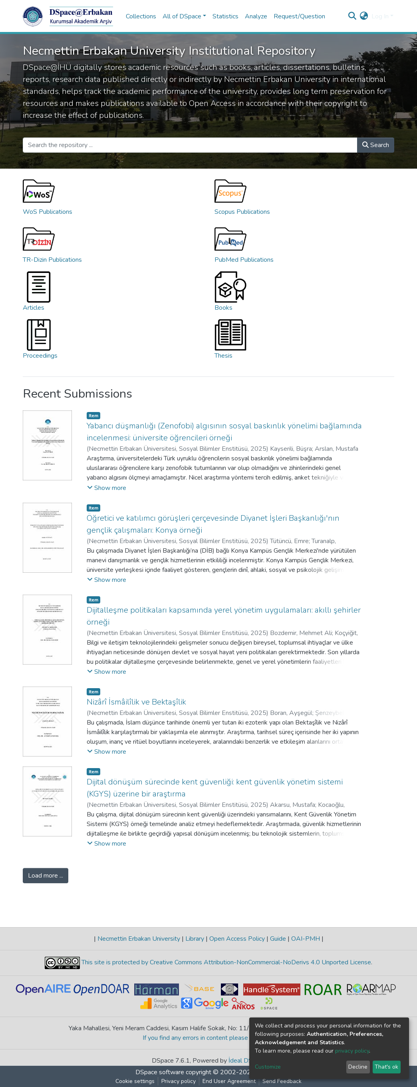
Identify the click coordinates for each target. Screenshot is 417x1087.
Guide (278, 938)
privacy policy (352, 1051)
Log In (380, 16)
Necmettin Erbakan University (139, 938)
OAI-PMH (306, 938)
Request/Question (299, 16)
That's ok (386, 1067)
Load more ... (45, 875)
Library (195, 938)
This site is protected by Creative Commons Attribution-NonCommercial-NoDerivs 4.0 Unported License (225, 962)
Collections (141, 16)
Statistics (225, 16)
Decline (357, 1067)
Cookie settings (135, 1081)
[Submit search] (352, 16)
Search (375, 145)
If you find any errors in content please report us (209, 1037)
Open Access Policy (237, 938)
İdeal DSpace (247, 1060)
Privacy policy (178, 1081)
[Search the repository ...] (190, 145)
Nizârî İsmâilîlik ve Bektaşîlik (136, 702)
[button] (364, 16)
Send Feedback (282, 1081)
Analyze (256, 16)
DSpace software (159, 1072)
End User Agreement (229, 1081)
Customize (268, 1067)
